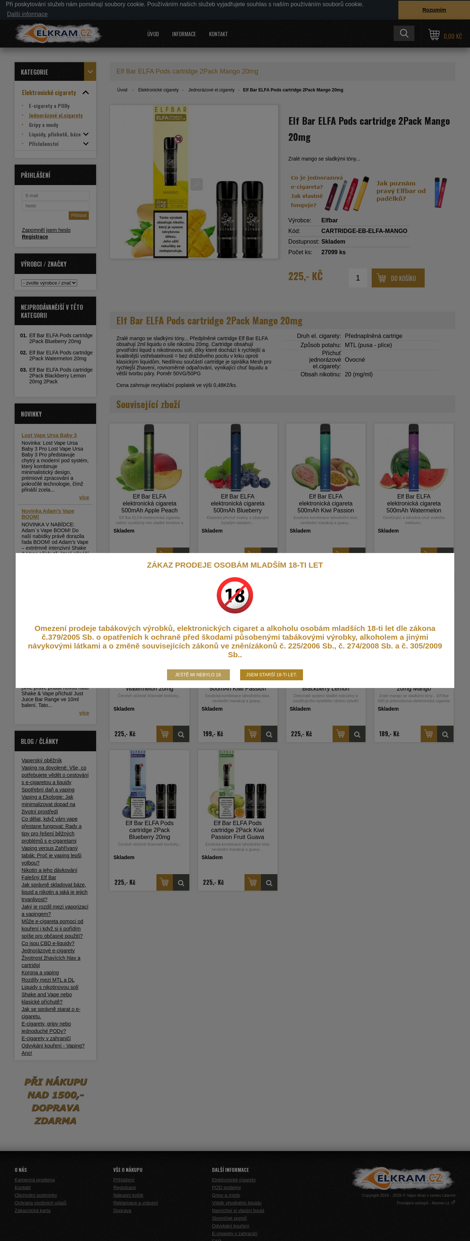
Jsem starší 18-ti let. (271, 674)
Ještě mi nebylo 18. (198, 674)
